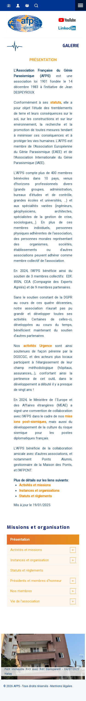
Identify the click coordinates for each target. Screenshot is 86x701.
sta (52, 102)
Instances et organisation (29, 560)
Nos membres (21, 591)
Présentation (20, 539)
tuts (58, 102)
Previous (4, 656)
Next (81, 656)
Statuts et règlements (26, 570)
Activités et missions (26, 550)
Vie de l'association (25, 601)
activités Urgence (37, 346)
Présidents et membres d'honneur (35, 581)
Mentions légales (61, 686)
